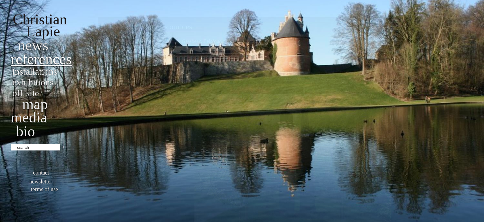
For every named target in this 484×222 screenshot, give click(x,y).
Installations (34, 71)
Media (29, 117)
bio (25, 131)
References (41, 59)
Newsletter (40, 182)
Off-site (25, 93)
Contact (41, 173)
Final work (396, 36)
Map (35, 104)
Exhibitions (32, 82)
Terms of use (44, 189)
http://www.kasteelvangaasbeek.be (128, 94)
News (33, 45)
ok (65, 146)
